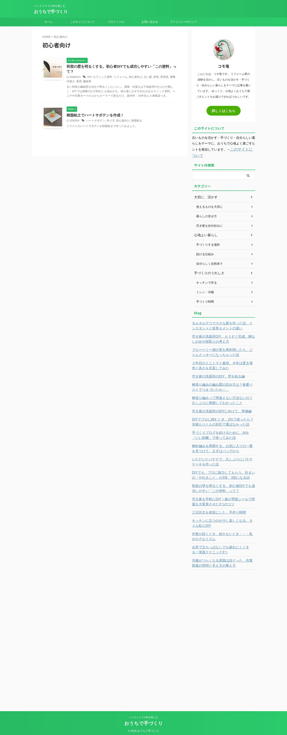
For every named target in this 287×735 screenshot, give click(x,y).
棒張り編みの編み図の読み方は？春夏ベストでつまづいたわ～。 (223, 385)
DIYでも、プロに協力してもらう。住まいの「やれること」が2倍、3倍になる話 (221, 473)
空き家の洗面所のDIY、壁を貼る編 (215, 374)
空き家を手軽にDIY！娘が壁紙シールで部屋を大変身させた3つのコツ (222, 500)
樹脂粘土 (133, 116)
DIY (89, 72)
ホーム (48, 21)
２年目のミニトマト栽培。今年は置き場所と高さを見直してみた (223, 364)
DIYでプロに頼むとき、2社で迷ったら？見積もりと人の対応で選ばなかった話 (223, 420)
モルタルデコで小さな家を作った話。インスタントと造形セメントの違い (223, 324)
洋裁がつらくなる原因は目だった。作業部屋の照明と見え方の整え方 (223, 561)
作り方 (109, 116)
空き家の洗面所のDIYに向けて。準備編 (218, 409)
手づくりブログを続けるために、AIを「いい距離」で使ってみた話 (223, 433)
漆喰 (166, 72)
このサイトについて (82, 21)
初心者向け (132, 72)
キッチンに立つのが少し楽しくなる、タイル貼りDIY (223, 521)
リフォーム (118, 72)
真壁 (73, 76)
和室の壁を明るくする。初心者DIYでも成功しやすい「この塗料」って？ (122, 67)
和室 (151, 72)
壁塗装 (159, 72)
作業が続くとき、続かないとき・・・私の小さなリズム (223, 534)
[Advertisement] (223, 635)
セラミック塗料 (101, 72)
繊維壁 (80, 76)
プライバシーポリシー (183, 21)
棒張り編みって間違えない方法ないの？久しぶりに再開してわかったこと (223, 398)
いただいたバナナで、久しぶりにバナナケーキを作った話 (223, 460)
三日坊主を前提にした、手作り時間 (215, 510)
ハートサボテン (95, 116)
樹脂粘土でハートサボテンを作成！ (94, 111)
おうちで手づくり (51, 11)
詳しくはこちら (223, 110)
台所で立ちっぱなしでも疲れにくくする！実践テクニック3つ (223, 548)
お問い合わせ (150, 21)
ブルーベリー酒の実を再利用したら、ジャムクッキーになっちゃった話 (223, 350)
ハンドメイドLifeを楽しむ (143, 715)
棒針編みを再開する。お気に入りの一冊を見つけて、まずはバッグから (223, 446)
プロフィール (116, 21)
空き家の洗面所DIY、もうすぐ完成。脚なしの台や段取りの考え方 (222, 337)
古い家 (144, 72)
